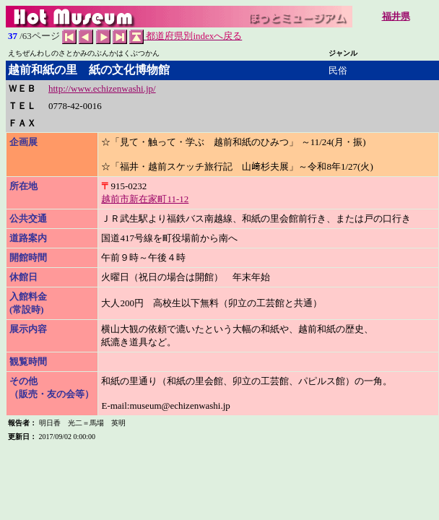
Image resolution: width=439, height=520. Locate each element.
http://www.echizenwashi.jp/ (102, 88)
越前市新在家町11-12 (144, 199)
